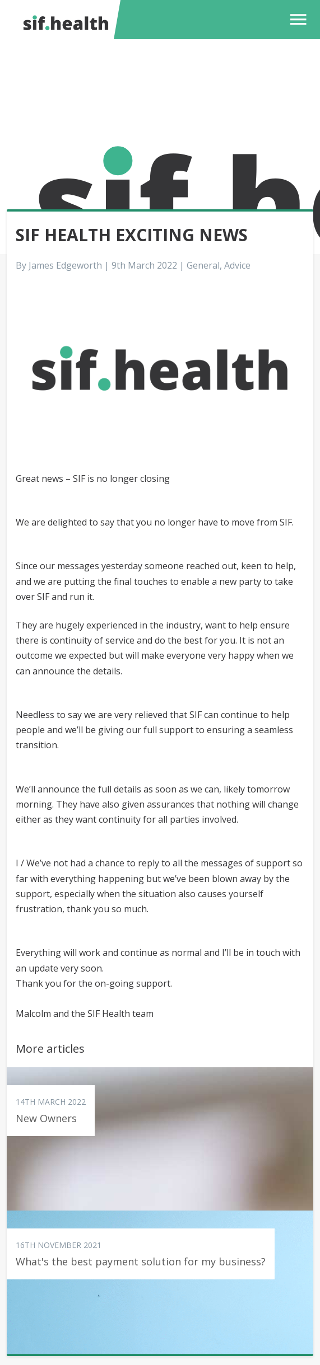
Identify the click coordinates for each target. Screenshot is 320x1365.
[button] (296, 19)
